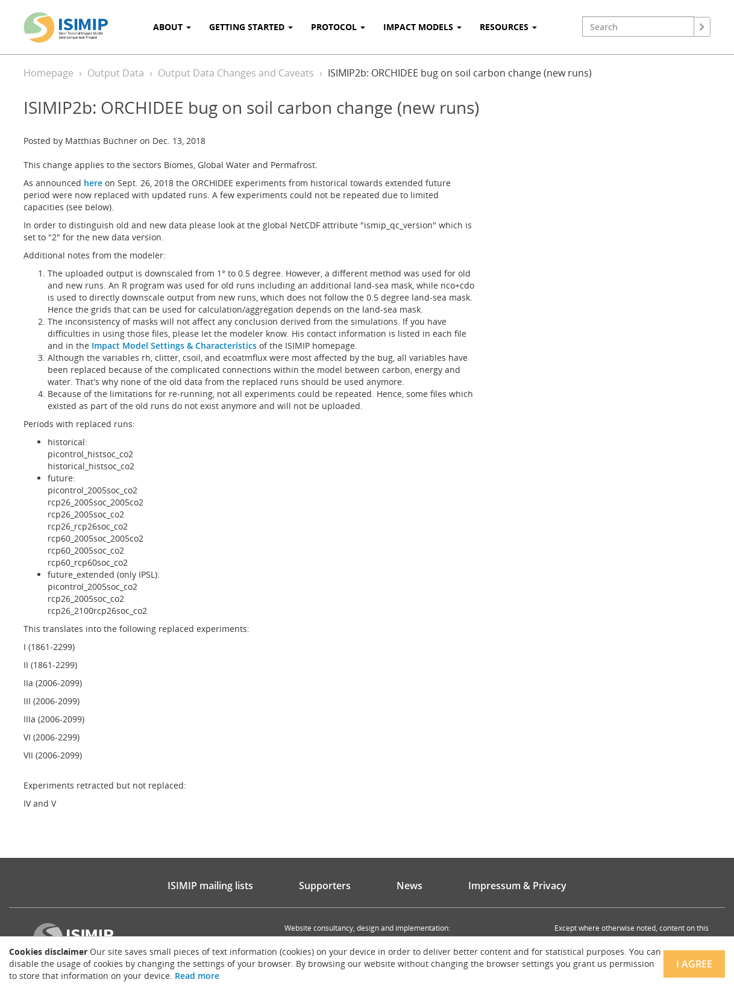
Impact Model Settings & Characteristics (174, 345)
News (409, 885)
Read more (197, 975)
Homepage (49, 73)
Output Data (115, 73)
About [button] (172, 27)
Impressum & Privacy (517, 885)
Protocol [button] (338, 27)
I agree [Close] (694, 964)
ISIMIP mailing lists (210, 885)
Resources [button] (508, 27)
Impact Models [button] (422, 27)
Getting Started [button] (251, 27)
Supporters (325, 885)
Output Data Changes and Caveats (236, 73)
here (93, 183)
